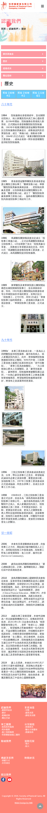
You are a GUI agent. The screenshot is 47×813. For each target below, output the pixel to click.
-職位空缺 (5, 718)
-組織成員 (5, 715)
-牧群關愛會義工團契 (10, 734)
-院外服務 (5, 729)
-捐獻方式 (5, 760)
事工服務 (6, 724)
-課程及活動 (29, 715)
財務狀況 (29, 758)
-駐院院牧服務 (7, 727)
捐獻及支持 (7, 758)
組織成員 (7, 68)
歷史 (5, 61)
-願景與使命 (6, 710)
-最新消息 (28, 712)
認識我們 (6, 707)
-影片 (26, 746)
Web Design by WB (23, 803)
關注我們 (6, 774)
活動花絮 (29, 741)
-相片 (26, 743)
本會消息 (29, 707)
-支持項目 (5, 763)
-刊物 (26, 710)
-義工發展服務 (7, 732)
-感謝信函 (28, 732)
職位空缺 (7, 75)
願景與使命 (8, 54)
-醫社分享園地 (30, 729)
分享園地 (29, 724)
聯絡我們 (6, 741)
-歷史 (3, 712)
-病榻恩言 (28, 727)
